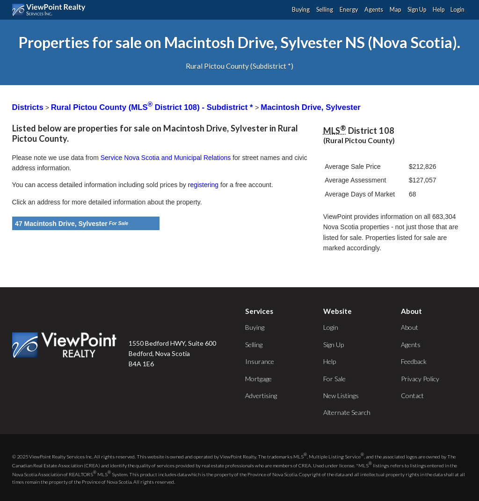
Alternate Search (346, 412)
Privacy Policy (420, 379)
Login (457, 9)
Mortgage (258, 379)
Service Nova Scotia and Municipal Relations (166, 157)
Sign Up (416, 9)
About (409, 327)
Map (395, 9)
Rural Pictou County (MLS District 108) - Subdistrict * (153, 107)
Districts (28, 107)
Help (438, 9)
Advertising (261, 395)
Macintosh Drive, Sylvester (311, 107)
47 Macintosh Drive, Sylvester (61, 223)
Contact (412, 395)
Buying (301, 9)
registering (203, 185)
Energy (349, 9)
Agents (373, 9)
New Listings (341, 395)
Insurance (259, 361)
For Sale (334, 379)
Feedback (414, 361)
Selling (324, 9)
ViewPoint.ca (51, 10)
